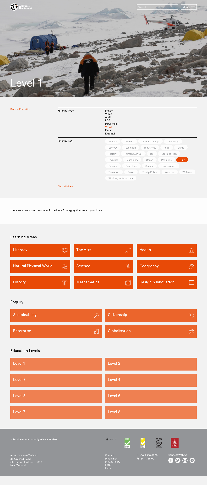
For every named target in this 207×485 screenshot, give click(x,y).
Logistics (114, 160)
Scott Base (133, 167)
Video (108, 113)
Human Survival (135, 154)
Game (187, 148)
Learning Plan (174, 154)
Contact (109, 456)
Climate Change (155, 141)
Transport (114, 173)
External (110, 133)
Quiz (189, 160)
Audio (108, 117)
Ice (155, 154)
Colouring (179, 141)
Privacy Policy (113, 462)
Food (172, 148)
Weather (175, 173)
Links (108, 469)
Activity (113, 141)
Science (113, 167)
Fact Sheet (153, 148)
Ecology (113, 148)
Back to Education (21, 109)
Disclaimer (111, 459)
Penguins (172, 160)
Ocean (154, 160)
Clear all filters (66, 187)
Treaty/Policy (153, 173)
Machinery (135, 160)
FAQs (108, 466)
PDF (107, 120)
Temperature (175, 167)
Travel (133, 173)
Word (108, 126)
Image (109, 110)
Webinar (114, 179)
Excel (108, 130)
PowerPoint (112, 123)
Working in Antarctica (141, 179)
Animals (131, 141)
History (113, 154)
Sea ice (153, 167)
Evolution (132, 148)
